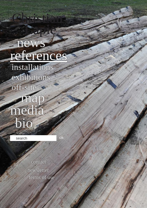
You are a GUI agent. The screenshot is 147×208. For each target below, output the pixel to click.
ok (61, 137)
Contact (38, 162)
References (38, 55)
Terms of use (41, 177)
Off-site (24, 87)
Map (33, 97)
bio (24, 123)
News (31, 42)
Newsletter (38, 170)
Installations (33, 67)
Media (27, 110)
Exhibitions (31, 77)
